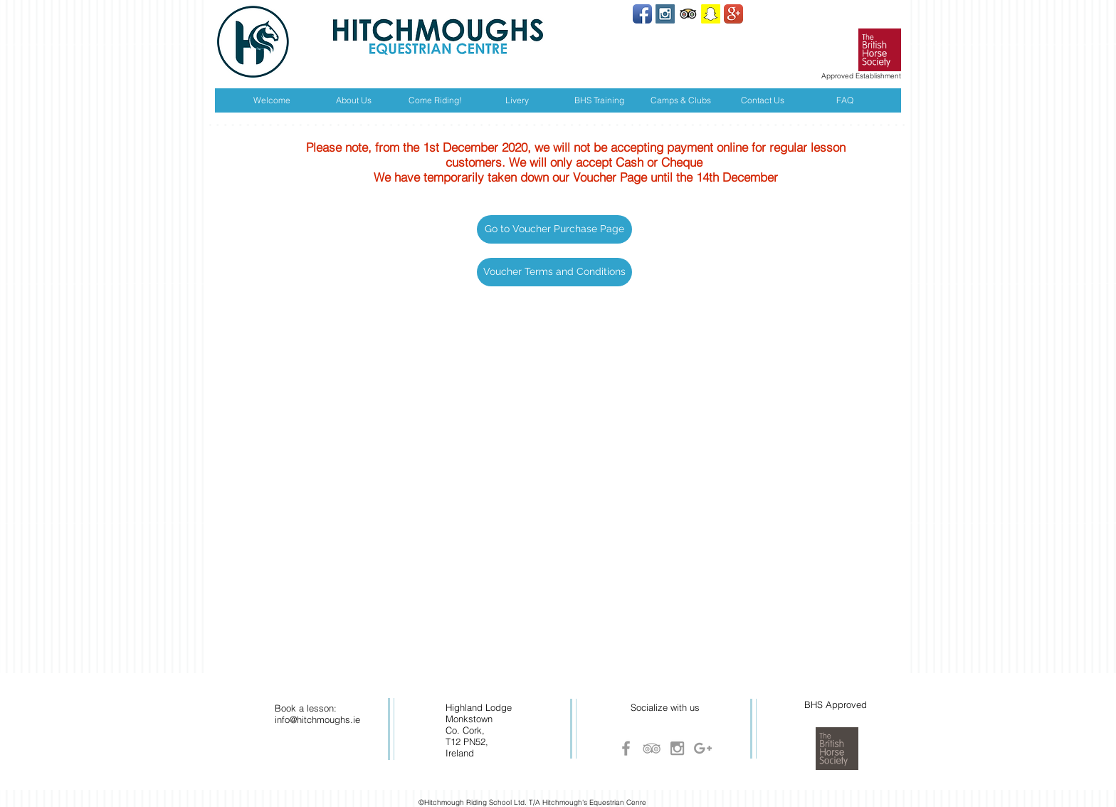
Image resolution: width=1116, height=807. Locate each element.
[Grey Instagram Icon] (677, 748)
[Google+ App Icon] (733, 14)
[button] (554, 229)
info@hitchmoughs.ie (317, 719)
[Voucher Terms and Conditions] (554, 272)
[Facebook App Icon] (642, 14)
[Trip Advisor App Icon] (688, 14)
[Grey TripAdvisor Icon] (651, 748)
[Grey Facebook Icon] (626, 748)
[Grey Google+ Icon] (702, 748)
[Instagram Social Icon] (665, 14)
